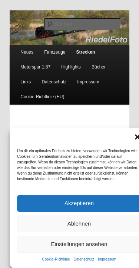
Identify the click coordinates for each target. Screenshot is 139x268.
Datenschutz (74, 259)
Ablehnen (69, 223)
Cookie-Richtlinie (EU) (34, 92)
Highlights (63, 62)
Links (113, 62)
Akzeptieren (69, 203)
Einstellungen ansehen (70, 244)
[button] (128, 137)
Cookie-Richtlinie (46, 259)
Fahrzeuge (46, 47)
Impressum (97, 259)
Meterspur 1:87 (27, 62)
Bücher (90, 62)
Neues (18, 47)
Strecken (77, 47)
